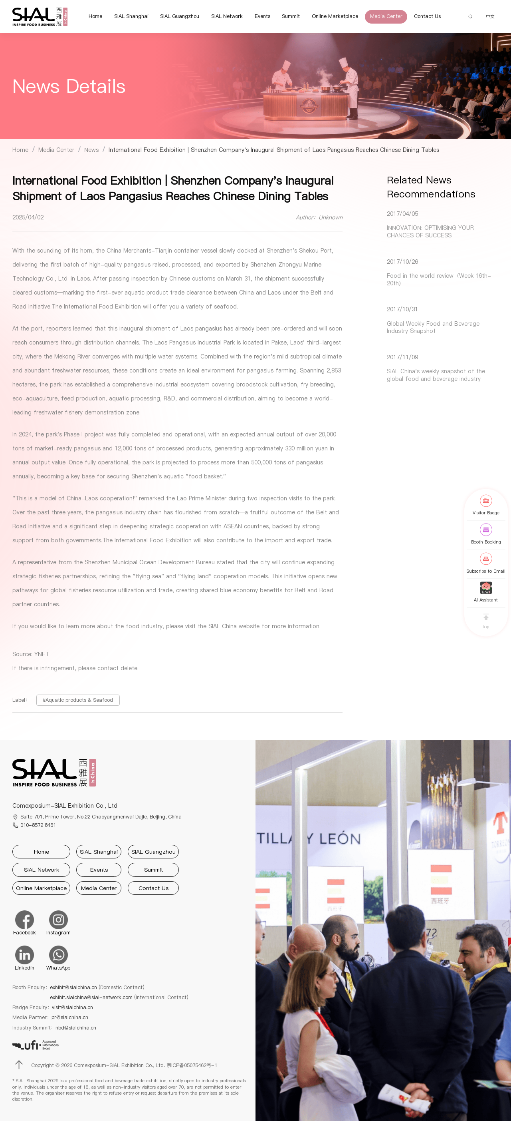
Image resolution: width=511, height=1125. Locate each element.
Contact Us (422, 18)
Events (257, 18)
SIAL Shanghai (126, 18)
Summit (286, 18)
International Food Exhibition (102, 310)
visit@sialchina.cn (72, 1011)
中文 (487, 18)
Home (90, 18)
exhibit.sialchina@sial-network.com (119, 1001)
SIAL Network (222, 18)
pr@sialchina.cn (69, 1021)
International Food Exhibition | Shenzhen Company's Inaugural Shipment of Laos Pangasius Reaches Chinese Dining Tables (274, 153)
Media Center (381, 18)
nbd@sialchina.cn (75, 1031)
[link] (20, 153)
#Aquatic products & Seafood (78, 703)
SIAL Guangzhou (174, 18)
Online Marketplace (330, 18)
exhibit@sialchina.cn (97, 991)
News (91, 153)
